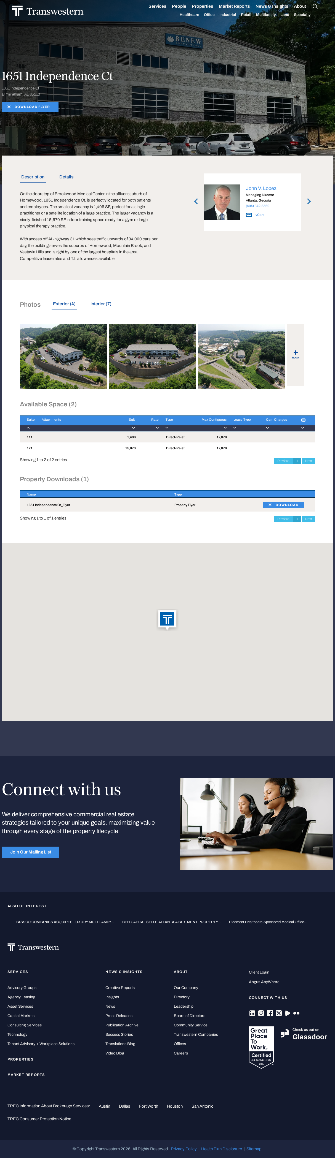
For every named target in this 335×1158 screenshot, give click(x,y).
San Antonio (203, 1106)
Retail (252, 15)
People (185, 6)
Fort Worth (148, 1106)
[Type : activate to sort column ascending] (212, 494)
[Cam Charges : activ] (276, 423)
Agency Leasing (21, 997)
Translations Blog (120, 1044)
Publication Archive (122, 1025)
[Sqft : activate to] (126, 423)
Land (291, 15)
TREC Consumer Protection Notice (39, 1119)
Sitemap (254, 1149)
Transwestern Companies (196, 1034)
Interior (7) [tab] (101, 303)
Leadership (183, 1006)
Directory (182, 997)
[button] (167, 620)
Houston (175, 1106)
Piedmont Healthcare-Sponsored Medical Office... (268, 922)
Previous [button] (195, 201)
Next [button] (309, 201)
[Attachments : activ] (76, 423)
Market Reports (240, 6)
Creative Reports (120, 988)
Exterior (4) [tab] (64, 303)
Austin (104, 1106)
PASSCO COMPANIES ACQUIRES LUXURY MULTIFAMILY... (65, 922)
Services (164, 6)
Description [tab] (32, 177)
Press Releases (118, 1016)
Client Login (259, 972)
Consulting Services (24, 1025)
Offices (180, 1044)
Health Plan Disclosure (221, 1149)
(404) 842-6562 (257, 206)
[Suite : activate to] (27, 423)
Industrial (234, 15)
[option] (252, 203)
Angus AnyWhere (264, 982)
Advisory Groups (21, 988)
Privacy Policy (184, 1149)
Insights (112, 997)
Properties (209, 6)
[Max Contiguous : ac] (207, 423)
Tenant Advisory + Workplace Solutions (41, 1044)
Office (215, 15)
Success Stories (119, 1034)
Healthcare (196, 15)
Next (308, 461)
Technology (17, 1034)
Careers (181, 1053)
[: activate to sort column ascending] (285, 494)
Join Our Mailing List (30, 852)
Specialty (308, 15)
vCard (255, 215)
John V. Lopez (261, 188)
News (110, 1006)
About (306, 6)
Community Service (191, 1025)
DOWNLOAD (287, 505)
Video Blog (114, 1053)
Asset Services (20, 1006)
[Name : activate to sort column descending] (94, 494)
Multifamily (272, 15)
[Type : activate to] (173, 423)
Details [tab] (66, 177)
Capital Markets (20, 1016)
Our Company (186, 988)
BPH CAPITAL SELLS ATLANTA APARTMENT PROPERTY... (171, 922)
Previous (283, 461)
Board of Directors (189, 1016)
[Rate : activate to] (147, 423)
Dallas (124, 1106)
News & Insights (278, 6)
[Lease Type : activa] (243, 423)
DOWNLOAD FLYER (32, 107)
